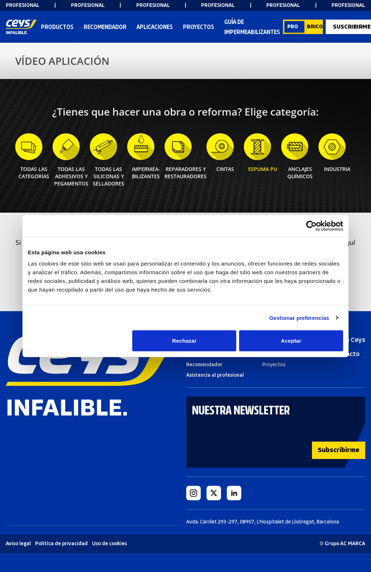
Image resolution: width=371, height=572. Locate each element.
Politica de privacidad (61, 543)
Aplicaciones (155, 27)
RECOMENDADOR (105, 27)
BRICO (315, 27)
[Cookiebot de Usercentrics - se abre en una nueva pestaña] (311, 225)
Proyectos (198, 27)
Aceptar (291, 341)
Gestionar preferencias (299, 317)
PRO (292, 27)
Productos (57, 27)
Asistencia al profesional (215, 375)
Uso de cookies (109, 543)
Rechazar (184, 341)
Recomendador (204, 365)
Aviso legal (18, 543)
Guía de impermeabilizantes (252, 27)
